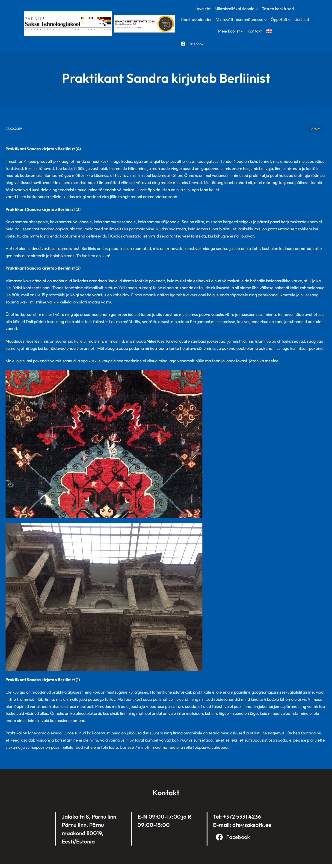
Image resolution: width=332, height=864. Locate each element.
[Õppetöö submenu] (289, 19)
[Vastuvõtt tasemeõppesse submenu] (265, 19)
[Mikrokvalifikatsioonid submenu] (256, 8)
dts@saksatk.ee (251, 824)
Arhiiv (315, 129)
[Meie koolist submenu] (242, 31)
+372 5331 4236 (242, 816)
